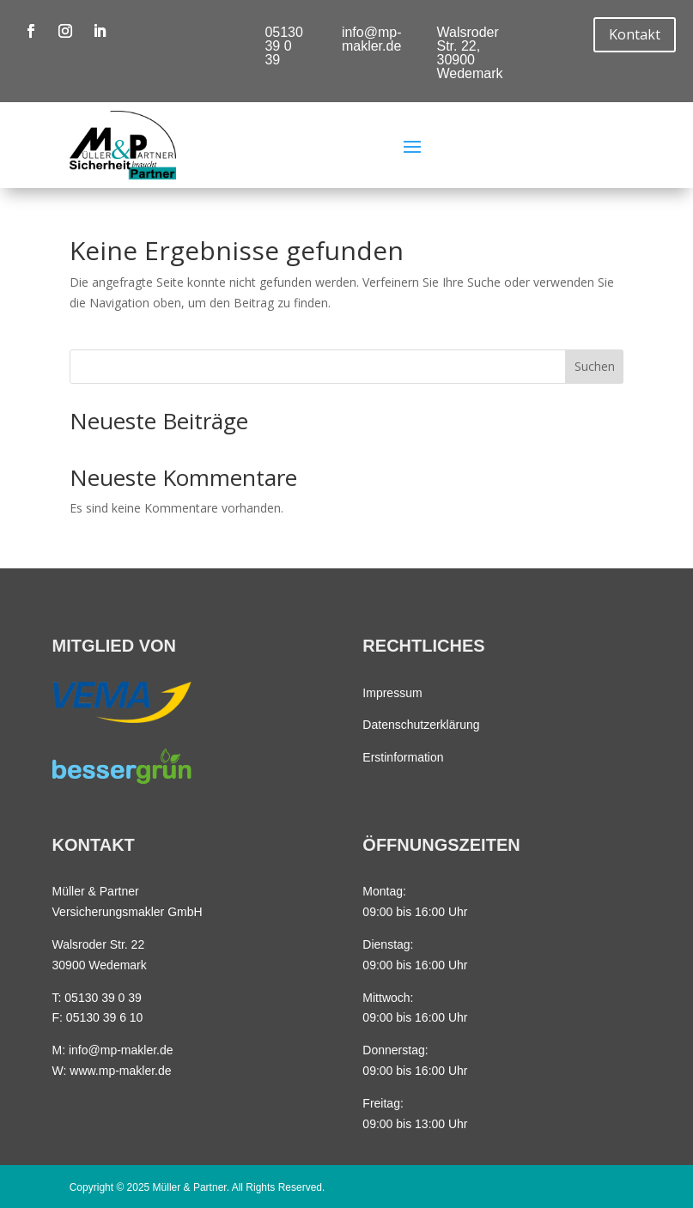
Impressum (392, 693)
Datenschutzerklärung (420, 724)
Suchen (594, 366)
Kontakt (634, 34)
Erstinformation (402, 757)
